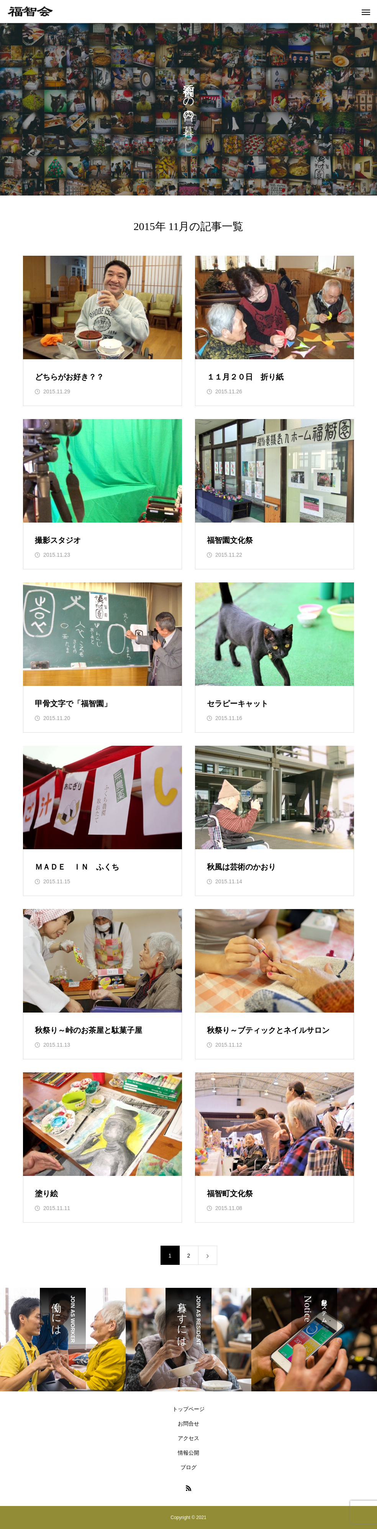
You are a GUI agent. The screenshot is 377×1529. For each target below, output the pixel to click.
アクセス (188, 1438)
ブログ (188, 1467)
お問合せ (188, 1423)
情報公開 (188, 1453)
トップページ (188, 1409)
